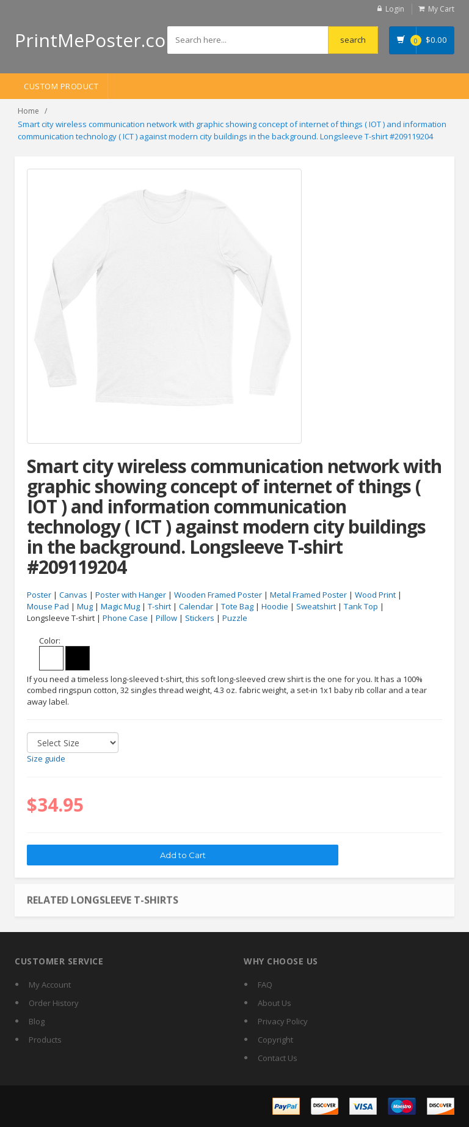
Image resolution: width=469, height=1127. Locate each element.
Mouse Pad (48, 606)
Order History (54, 1002)
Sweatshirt (316, 606)
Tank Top (361, 606)
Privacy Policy (283, 1021)
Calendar (196, 606)
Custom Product (61, 86)
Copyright (275, 1039)
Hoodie (274, 606)
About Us (274, 1002)
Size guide (46, 758)
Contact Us (277, 1057)
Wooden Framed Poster (218, 594)
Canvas (73, 594)
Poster (39, 594)
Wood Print (375, 594)
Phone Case (125, 617)
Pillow (166, 617)
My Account (50, 984)
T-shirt (159, 606)
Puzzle (234, 617)
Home (28, 111)
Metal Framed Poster (308, 594)
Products (45, 1039)
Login (394, 9)
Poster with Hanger (130, 594)
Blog (37, 1021)
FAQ (265, 984)
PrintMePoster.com (99, 40)
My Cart (441, 9)
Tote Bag (237, 606)
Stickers (199, 617)
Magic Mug (120, 606)
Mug (85, 606)
